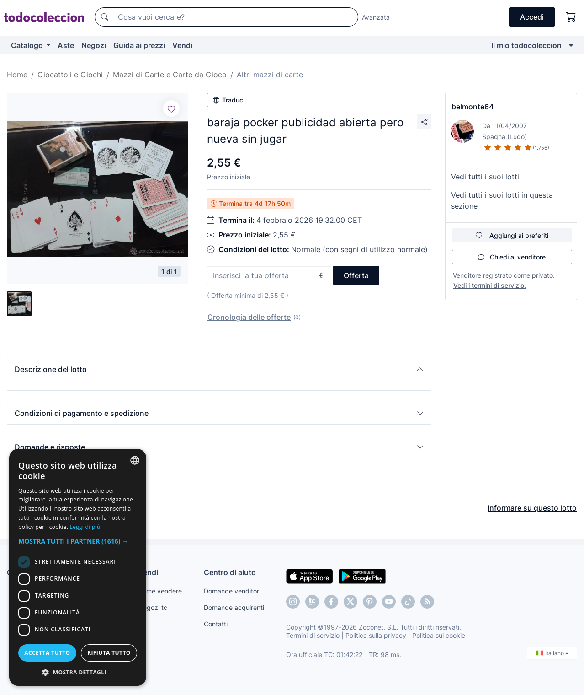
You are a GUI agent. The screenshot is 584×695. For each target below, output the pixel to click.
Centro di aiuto (230, 572)
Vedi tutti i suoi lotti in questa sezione (502, 200)
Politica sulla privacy (375, 635)
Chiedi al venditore (512, 257)
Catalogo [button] (28, 45)
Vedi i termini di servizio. (489, 285)
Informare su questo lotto (532, 507)
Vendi (182, 45)
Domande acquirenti (234, 607)
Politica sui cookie (438, 635)
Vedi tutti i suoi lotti (485, 176)
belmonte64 (472, 106)
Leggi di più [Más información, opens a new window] (85, 527)
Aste (66, 45)
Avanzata (376, 17)
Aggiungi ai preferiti (512, 235)
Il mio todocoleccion (526, 45)
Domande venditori (232, 591)
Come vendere (160, 591)
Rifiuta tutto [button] (109, 653)
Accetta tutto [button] (47, 653)
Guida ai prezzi (139, 45)
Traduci (228, 100)
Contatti (216, 624)
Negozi (93, 45)
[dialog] (77, 567)
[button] (219, 369)
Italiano (552, 653)
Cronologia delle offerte (249, 317)
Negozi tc (152, 607)
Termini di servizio (313, 635)
